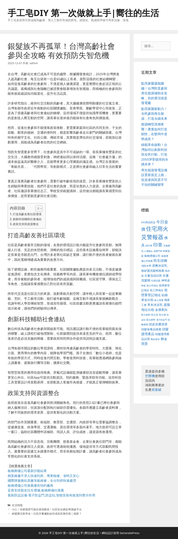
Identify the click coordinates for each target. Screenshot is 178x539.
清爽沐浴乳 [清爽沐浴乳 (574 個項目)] (159, 265)
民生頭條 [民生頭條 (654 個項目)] (160, 260)
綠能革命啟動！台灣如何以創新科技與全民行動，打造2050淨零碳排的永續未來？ (154, 154)
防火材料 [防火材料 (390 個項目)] (145, 314)
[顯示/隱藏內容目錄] (37, 208)
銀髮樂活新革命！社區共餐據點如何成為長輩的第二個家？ (47, 513)
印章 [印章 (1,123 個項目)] (157, 245)
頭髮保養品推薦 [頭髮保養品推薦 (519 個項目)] (151, 329)
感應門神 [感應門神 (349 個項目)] (158, 251)
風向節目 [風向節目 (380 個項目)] (155, 339)
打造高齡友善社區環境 (27, 214)
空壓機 (150, 376)
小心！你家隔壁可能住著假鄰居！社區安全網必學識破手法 (47, 509)
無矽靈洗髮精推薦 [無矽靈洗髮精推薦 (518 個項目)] (152, 271)
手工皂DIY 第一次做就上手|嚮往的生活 (83, 13)
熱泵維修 (14, 476)
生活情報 (17, 505)
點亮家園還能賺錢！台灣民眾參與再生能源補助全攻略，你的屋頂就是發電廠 (154, 93)
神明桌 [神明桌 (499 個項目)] (165, 280)
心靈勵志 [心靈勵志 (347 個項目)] (148, 251)
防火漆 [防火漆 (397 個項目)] (162, 314)
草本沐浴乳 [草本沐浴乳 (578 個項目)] (155, 304)
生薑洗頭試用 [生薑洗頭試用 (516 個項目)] (153, 275)
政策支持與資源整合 (26, 224)
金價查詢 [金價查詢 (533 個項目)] (161, 310)
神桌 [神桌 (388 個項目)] (143, 285)
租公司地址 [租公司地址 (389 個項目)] (152, 285)
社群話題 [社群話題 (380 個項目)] (155, 280)
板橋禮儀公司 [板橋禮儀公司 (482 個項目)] (152, 256)
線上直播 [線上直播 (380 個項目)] (158, 299)
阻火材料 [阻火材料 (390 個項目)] (150, 319)
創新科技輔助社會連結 (27, 219)
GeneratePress (129, 533)
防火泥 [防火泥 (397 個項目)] (154, 314)
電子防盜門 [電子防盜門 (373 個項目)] (161, 319)
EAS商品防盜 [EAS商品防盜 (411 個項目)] (148, 222)
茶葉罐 (156, 389)
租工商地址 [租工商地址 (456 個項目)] (156, 290)
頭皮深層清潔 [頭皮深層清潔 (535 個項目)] (158, 324)
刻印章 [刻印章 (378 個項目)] (148, 245)
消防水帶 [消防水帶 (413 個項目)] (146, 265)
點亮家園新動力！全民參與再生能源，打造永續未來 (154, 114)
